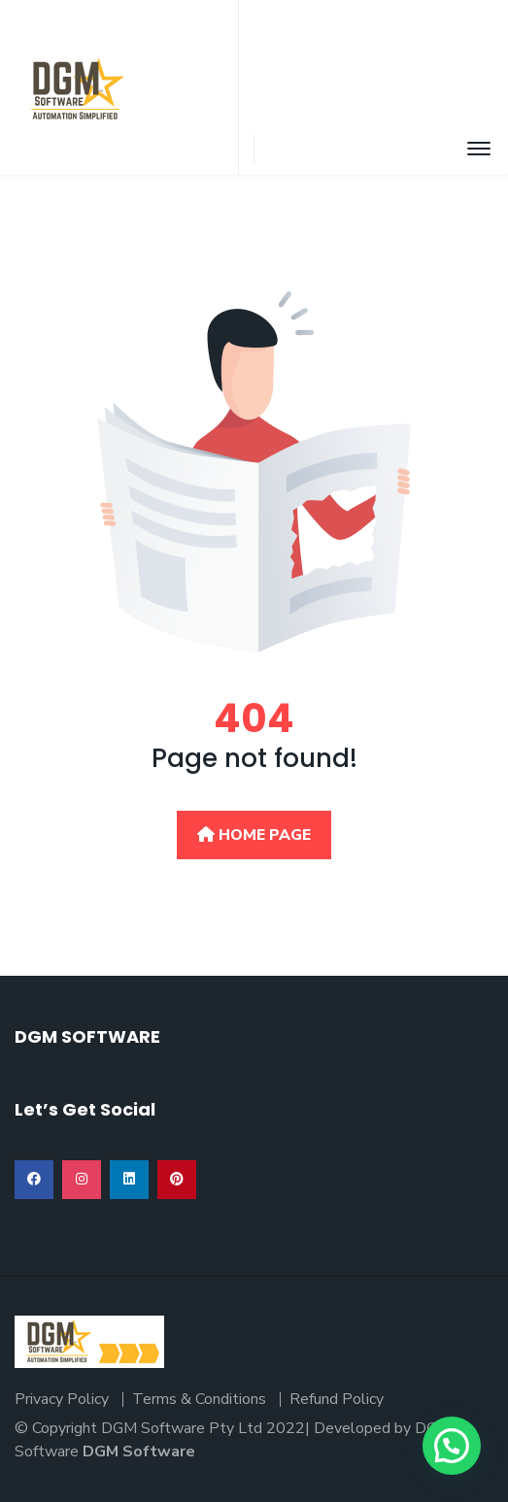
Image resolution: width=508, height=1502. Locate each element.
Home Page (254, 835)
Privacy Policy (62, 1399)
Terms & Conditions (199, 1399)
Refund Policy (336, 1399)
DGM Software (139, 1451)
